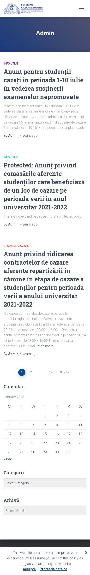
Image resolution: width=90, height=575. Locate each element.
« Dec (8, 459)
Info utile (11, 63)
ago (29, 135)
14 (51, 372)
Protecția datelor (53, 569)
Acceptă (29, 569)
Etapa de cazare (17, 246)
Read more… (46, 346)
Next (63, 372)
